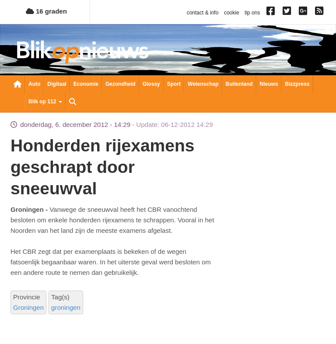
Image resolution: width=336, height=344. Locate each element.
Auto (34, 84)
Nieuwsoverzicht (17, 85)
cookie (231, 13)
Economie (86, 84)
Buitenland (239, 84)
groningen (65, 307)
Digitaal (56, 84)
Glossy (151, 84)
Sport (174, 84)
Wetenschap (203, 84)
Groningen (28, 307)
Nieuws (269, 84)
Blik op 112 (45, 101)
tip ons (252, 13)
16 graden (46, 11)
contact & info (203, 13)
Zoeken (72, 102)
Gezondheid (120, 84)
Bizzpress (297, 84)
